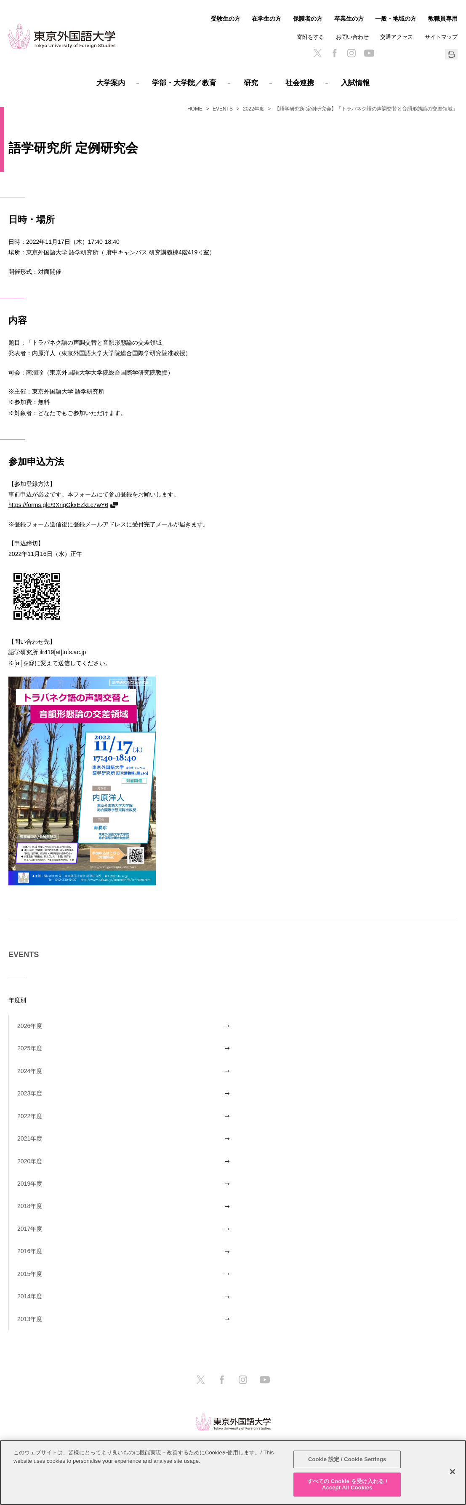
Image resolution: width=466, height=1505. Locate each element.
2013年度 (29, 1319)
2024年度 (29, 1071)
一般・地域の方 (395, 18)
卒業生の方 (349, 18)
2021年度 (29, 1138)
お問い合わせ (352, 37)
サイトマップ (441, 37)
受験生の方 (225, 18)
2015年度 (29, 1273)
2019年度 (29, 1183)
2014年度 (29, 1296)
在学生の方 (266, 18)
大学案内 (110, 83)
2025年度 (29, 1048)
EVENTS (223, 109)
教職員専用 (443, 18)
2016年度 (29, 1251)
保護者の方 (307, 18)
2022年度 (253, 109)
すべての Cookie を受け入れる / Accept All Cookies (347, 1484)
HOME (194, 109)
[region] (233, 1472)
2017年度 (29, 1228)
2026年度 (29, 1025)
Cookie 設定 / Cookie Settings (347, 1459)
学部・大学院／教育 (184, 83)
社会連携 (299, 83)
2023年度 (29, 1093)
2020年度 (29, 1161)
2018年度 (29, 1206)
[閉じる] (452, 1471)
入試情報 (355, 83)
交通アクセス (396, 37)
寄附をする (310, 37)
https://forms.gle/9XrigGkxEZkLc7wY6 (58, 505)
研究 (251, 83)
